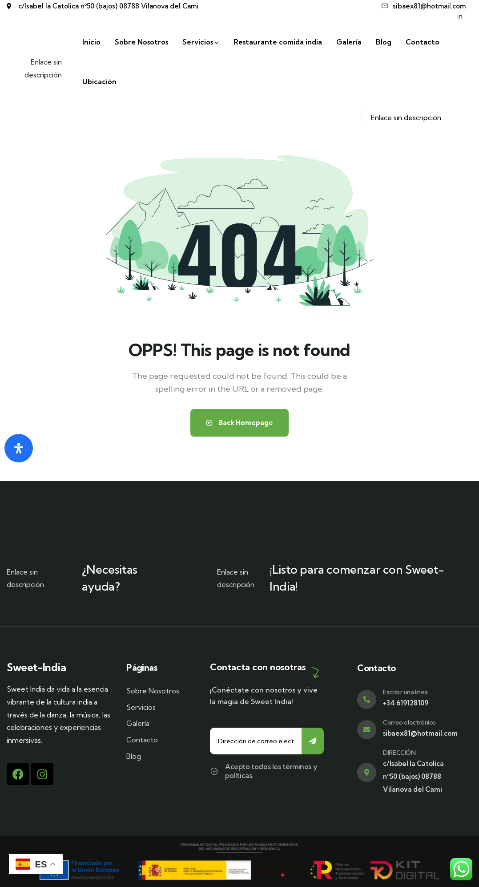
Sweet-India (36, 667)
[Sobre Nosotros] (145, 42)
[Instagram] (42, 774)
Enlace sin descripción (46, 68)
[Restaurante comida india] (281, 42)
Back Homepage (239, 422)
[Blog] (387, 42)
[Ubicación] (103, 81)
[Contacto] (426, 42)
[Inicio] (95, 42)
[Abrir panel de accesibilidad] (18, 448)
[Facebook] (18, 774)
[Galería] (352, 42)
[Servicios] (204, 42)
